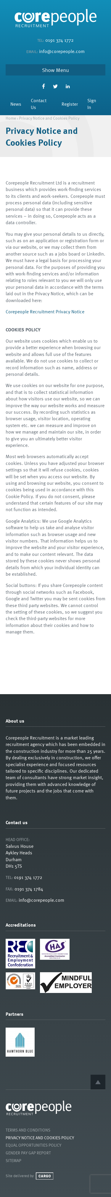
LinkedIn (68, 86)
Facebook (43, 86)
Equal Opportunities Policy (33, 1145)
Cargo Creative (44, 1176)
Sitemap (13, 1160)
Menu (62, 70)
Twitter (55, 86)
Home (11, 118)
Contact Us (38, 103)
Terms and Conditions (28, 1130)
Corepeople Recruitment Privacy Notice (45, 311)
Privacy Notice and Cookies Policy (40, 1138)
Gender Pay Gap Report (28, 1153)
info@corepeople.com (62, 51)
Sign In (91, 103)
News (15, 103)
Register (70, 103)
